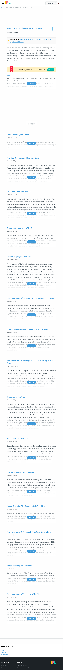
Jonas (20, 61)
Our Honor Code (22, 655)
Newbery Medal (5, 640)
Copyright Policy (22, 651)
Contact (3, 653)
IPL (2, 7)
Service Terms (21, 660)
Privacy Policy (21, 658)
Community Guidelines (24, 653)
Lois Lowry (3, 638)
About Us (4, 651)
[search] (55, 3)
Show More (31, 68)
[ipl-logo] (8, 3)
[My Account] (60, 3)
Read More (31, 128)
